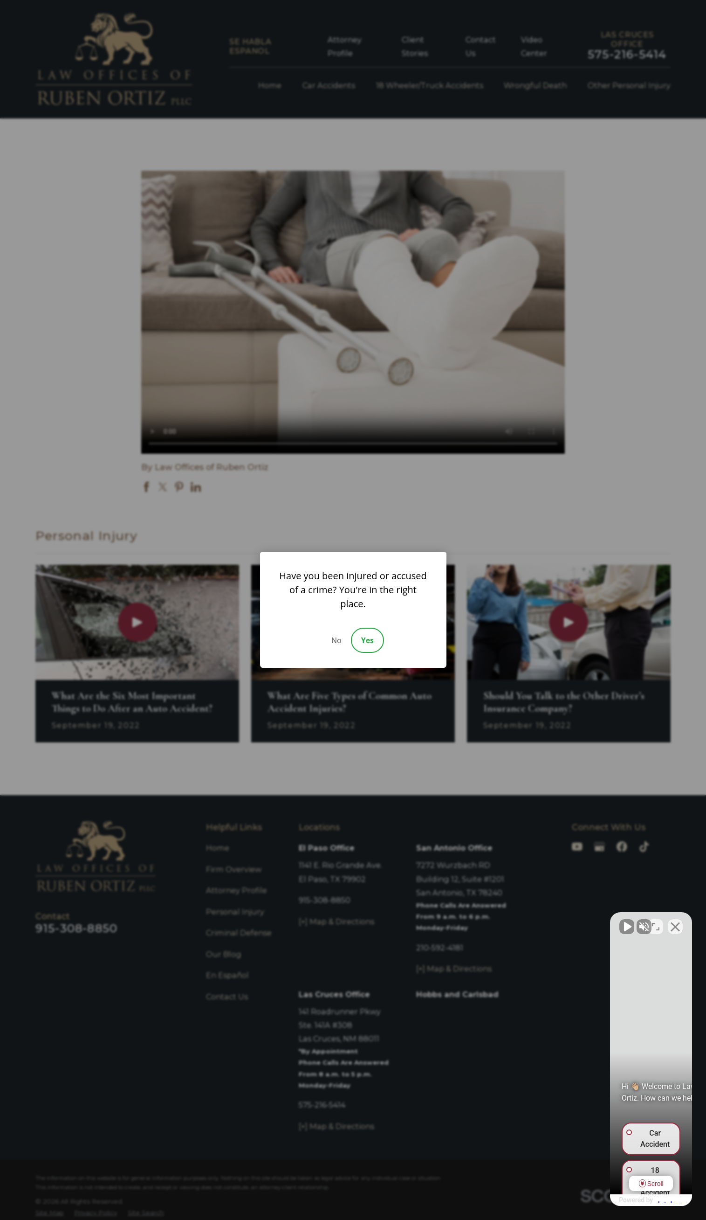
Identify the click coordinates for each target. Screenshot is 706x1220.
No (336, 640)
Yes (367, 640)
